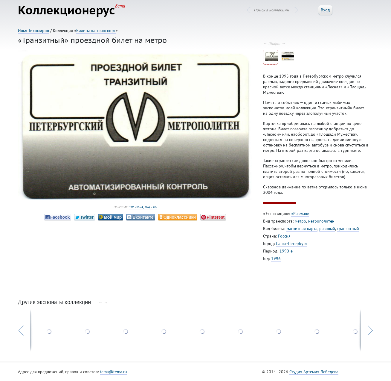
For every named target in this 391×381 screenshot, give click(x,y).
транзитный (348, 228)
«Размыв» (300, 213)
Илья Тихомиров (33, 30)
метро (300, 221)
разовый (327, 228)
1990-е (286, 251)
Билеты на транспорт (96, 30)
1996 (276, 258)
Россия (284, 236)
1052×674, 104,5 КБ (143, 207)
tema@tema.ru (113, 371)
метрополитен (321, 221)
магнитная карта (301, 228)
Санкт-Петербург (291, 243)
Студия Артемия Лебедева (313, 371)
